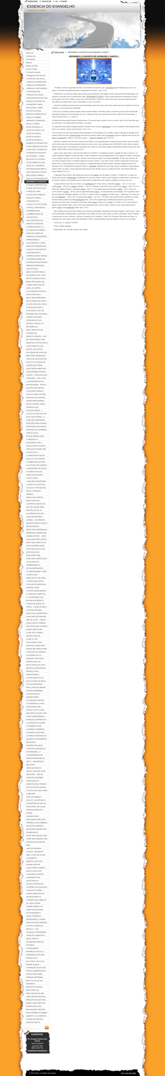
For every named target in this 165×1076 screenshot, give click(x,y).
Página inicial (59, 52)
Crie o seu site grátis (128, 1073)
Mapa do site (46, 1)
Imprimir (64, 1)
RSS (56, 1)
